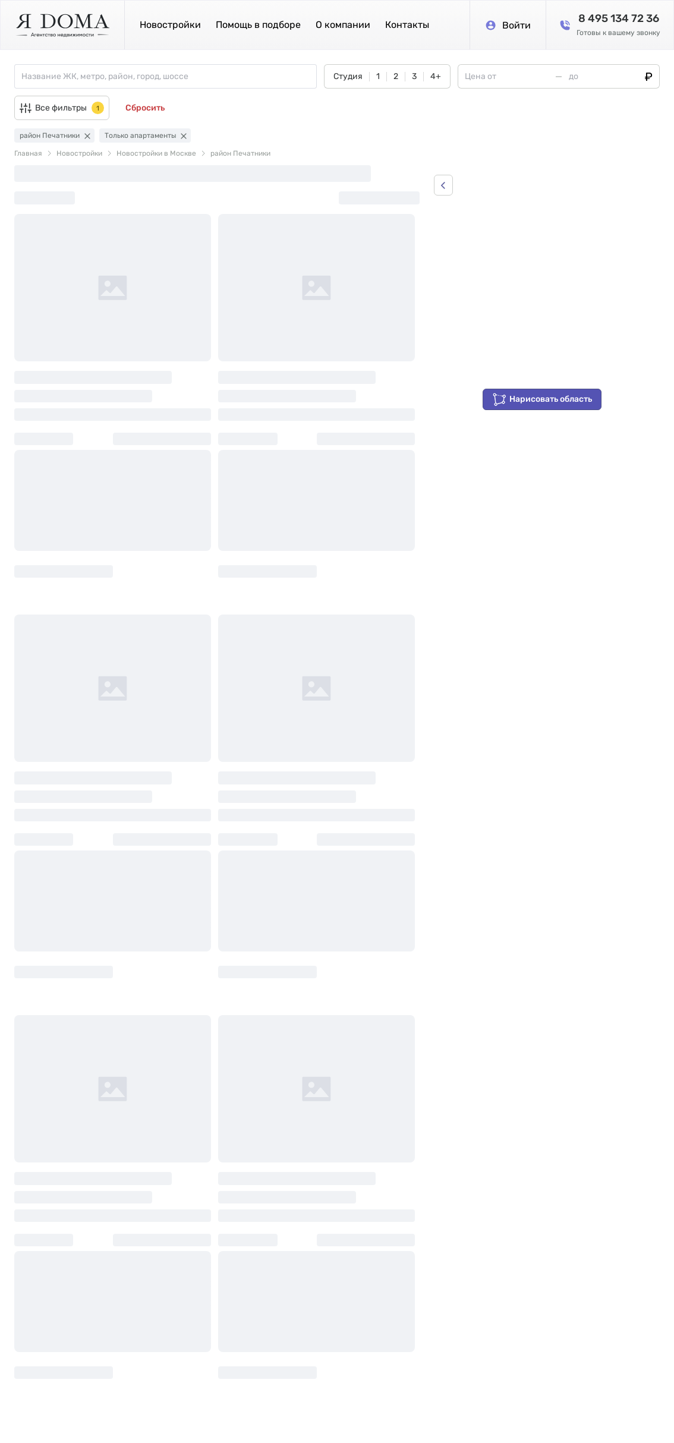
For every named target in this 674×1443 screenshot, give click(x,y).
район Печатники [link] (240, 153)
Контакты (407, 24)
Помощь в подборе (258, 24)
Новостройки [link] (79, 153)
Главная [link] (28, 153)
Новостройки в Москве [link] (156, 153)
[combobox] (169, 76)
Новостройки (170, 24)
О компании (343, 24)
